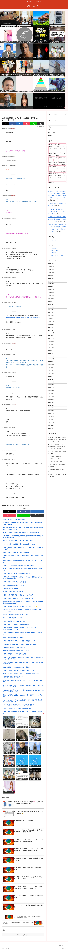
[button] (40, 123)
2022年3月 (51, 393)
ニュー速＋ (52, 132)
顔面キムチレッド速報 (57, 255)
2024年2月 (51, 338)
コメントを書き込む (23, 935)
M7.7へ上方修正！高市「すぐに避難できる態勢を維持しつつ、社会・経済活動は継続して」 (57, 446)
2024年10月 (51, 315)
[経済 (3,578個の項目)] (63, 147)
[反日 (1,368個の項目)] (58, 156)
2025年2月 (51, 304)
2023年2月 (51, 362)
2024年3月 (51, 336)
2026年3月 (51, 266)
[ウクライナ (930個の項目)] (57, 165)
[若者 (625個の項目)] (50, 176)
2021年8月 (51, 413)
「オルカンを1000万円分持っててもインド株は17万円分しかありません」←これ (57, 211)
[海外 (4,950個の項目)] (51, 147)
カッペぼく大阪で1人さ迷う (55, 461)
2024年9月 (51, 318)
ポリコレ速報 (54, 250)
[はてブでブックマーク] (19, 123)
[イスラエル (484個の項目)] (57, 182)
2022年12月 (51, 367)
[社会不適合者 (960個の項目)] (62, 162)
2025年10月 (51, 281)
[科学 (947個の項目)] (50, 165)
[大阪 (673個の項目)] (60, 171)
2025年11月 (51, 278)
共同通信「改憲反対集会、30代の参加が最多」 (57, 476)
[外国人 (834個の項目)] (59, 167)
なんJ (4, 505)
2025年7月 (51, 289)
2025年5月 (51, 295)
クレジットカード (11, 505)
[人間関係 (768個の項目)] (63, 169)
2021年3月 (51, 428)
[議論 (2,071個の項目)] (64, 149)
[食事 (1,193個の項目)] (56, 158)
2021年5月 (51, 422)
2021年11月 (51, 405)
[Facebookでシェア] (12, 123)
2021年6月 (51, 419)
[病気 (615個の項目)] (60, 176)
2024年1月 (51, 341)
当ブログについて (62, 945)
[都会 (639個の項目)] (50, 173)
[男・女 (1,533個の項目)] (63, 153)
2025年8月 (51, 287)
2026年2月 (51, 269)
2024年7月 (51, 324)
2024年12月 (51, 310)
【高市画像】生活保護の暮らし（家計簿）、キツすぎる (56, 458)
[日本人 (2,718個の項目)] (50, 149)
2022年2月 (51, 396)
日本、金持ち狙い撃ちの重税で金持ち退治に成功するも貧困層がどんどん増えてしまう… (57, 439)
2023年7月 (51, 356)
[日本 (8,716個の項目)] (55, 144)
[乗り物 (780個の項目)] (57, 169)
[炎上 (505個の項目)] (60, 180)
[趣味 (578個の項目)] (64, 176)
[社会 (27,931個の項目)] (50, 144)
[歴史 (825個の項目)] (64, 167)
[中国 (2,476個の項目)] (60, 149)
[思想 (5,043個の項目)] (60, 144)
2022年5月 (51, 387)
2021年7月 (51, 416)
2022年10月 (51, 373)
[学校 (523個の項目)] (64, 178)
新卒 (20, 505)
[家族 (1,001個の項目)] (64, 160)
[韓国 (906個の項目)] (63, 165)
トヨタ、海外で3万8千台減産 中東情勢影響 (57, 465)
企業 (17, 505)
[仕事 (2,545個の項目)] (56, 149)
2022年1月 (51, 399)
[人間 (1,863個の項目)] (64, 151)
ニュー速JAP (54, 248)
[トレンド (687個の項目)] (55, 171)
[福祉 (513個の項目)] (50, 180)
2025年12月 (51, 275)
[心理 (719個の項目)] (50, 171)
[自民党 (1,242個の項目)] (51, 158)
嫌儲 (50, 135)
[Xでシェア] (5, 123)
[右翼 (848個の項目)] (55, 167)
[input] (57, 114)
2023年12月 (51, 344)
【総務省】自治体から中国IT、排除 (57, 470)
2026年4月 (51, 263)
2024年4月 (51, 333)
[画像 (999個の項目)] (50, 162)
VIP (50, 124)
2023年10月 (51, 347)
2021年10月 (51, 408)
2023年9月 (51, 350)
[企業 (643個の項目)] (64, 171)
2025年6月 (51, 292)
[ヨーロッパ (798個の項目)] (51, 169)
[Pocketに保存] (26, 123)
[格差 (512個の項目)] (55, 180)
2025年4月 (51, 298)
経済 (28, 505)
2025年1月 (51, 307)
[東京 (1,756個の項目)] (50, 153)
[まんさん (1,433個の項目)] (51, 156)
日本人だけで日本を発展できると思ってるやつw (57, 452)
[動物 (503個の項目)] (64, 180)
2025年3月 (51, 301)
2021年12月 (51, 402)
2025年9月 (51, 284)
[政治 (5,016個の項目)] (64, 144)
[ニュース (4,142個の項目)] (57, 147)
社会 (24, 505)
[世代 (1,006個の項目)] (60, 160)
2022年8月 (51, 379)
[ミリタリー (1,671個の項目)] (57, 153)
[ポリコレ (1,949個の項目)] (58, 151)
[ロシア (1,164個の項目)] (50, 160)
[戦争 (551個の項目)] (55, 178)
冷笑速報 (53, 253)
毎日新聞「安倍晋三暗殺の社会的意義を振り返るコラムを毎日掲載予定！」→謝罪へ (57, 219)
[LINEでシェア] (33, 123)
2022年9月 (51, 376)
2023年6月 (51, 359)
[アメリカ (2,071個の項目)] (51, 151)
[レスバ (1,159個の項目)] (55, 160)
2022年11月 (51, 370)
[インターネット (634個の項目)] (57, 173)
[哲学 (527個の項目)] (60, 178)
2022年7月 (51, 382)
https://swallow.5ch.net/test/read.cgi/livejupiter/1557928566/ (23, 317)
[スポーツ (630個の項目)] (63, 173)
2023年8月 (51, 353)
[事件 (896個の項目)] (50, 167)
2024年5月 (51, 330)
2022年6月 (51, 385)
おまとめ (53, 240)
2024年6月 (51, 327)
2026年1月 (51, 272)
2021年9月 (51, 411)
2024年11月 (51, 312)
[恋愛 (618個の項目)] (55, 176)
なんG (50, 127)
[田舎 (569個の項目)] (50, 178)
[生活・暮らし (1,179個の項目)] (62, 158)
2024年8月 (51, 321)
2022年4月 (51, 390)
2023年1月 (51, 364)
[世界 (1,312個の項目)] (63, 156)
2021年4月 (51, 425)
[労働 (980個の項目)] (56, 162)
